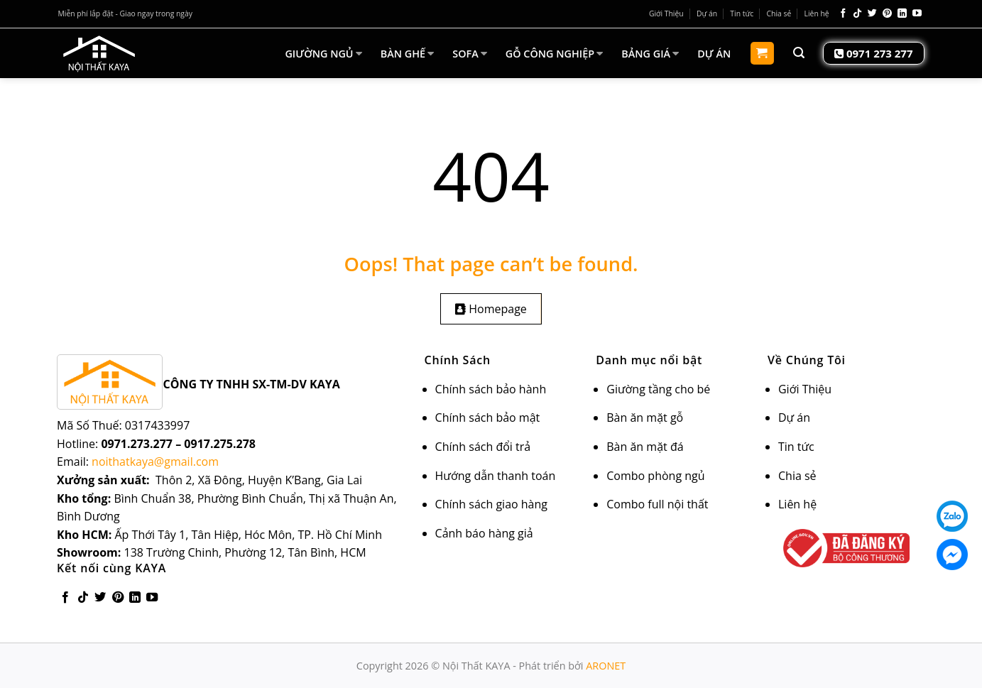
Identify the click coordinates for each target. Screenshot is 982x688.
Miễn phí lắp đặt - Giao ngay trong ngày (125, 13)
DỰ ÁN (714, 53)
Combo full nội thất (657, 504)
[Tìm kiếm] (798, 53)
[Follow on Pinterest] (887, 14)
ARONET (606, 665)
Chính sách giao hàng (491, 504)
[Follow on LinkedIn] (902, 14)
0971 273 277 (873, 53)
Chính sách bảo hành (491, 389)
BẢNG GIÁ (650, 53)
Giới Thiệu (666, 13)
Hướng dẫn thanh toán (495, 476)
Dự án (707, 13)
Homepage (491, 309)
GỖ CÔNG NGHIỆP (554, 53)
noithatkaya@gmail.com (155, 461)
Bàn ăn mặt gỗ (644, 417)
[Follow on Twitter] (872, 14)
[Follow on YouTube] (917, 14)
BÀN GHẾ (407, 53)
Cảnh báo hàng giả (484, 533)
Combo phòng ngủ (655, 476)
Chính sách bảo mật (487, 417)
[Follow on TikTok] (857, 14)
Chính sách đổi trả (483, 446)
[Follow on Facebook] (843, 14)
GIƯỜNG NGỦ (323, 53)
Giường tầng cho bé (658, 389)
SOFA (469, 53)
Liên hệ (816, 13)
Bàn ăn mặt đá (644, 446)
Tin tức (741, 13)
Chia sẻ (779, 13)
